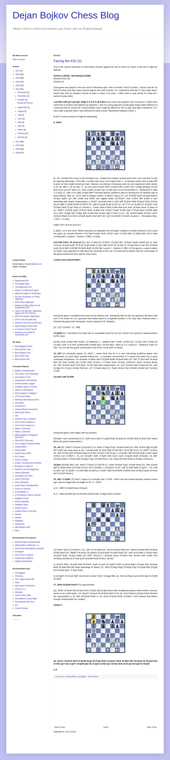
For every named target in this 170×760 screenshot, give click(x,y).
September (23, 107)
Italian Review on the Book (26, 326)
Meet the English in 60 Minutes (28, 293)
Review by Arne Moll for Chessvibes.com (25, 333)
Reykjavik (19, 521)
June (20, 119)
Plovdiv (18, 514)
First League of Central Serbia (27, 444)
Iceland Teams (21, 508)
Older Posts (152, 727)
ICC (16, 605)
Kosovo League (21, 460)
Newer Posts (59, 727)
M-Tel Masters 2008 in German (28, 495)
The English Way (22, 284)
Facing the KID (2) (68, 61)
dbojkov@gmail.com (33, 264)
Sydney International (23, 561)
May (20, 122)
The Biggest (20, 573)
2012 (18, 89)
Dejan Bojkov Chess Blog (66, 15)
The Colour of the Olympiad (26, 374)
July (20, 115)
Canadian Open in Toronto (26, 387)
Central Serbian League (25, 384)
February (22, 133)
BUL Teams (20, 456)
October (21, 100)
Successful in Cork (23, 377)
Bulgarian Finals (21, 498)
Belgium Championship (24, 371)
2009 (18, 149)
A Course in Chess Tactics (26, 329)
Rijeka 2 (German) (22, 428)
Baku (17, 530)
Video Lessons (19, 59)
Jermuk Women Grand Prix (26, 409)
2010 (18, 145)
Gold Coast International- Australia (29, 548)
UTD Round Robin (22, 396)
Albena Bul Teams (22, 412)
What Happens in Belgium (26, 393)
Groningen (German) (23, 476)
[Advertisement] (70, 42)
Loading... (17, 619)
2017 (18, 71)
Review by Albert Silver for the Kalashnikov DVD (27, 306)
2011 (18, 142)
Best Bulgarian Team (23, 346)
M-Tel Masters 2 (21, 492)
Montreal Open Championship (27, 542)
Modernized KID (21, 281)
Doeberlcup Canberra (24, 558)
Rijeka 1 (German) (22, 432)
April (20, 126)
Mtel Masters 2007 (23, 527)
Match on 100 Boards (24, 390)
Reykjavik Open (21, 505)
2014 (18, 82)
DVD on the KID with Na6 (25, 320)
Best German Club (23, 349)
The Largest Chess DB (24, 579)
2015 (18, 78)
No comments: (93, 676)
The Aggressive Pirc (23, 287)
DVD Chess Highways (24, 302)
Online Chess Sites (23, 595)
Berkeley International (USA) (27, 400)
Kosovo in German (23, 489)
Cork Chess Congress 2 (25, 422)
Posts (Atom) (70, 732)
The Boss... (20, 576)
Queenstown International (26, 380)
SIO (16, 416)
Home (105, 727)
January (21, 137)
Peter (17, 582)
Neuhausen (20, 524)
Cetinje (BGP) (21, 447)
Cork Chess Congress (24, 555)
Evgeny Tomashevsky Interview (28, 463)
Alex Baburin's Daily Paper (26, 599)
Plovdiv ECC (20, 406)
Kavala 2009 (20, 450)
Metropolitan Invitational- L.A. (27, 545)
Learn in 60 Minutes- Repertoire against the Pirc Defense (28, 312)
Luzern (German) (22, 479)
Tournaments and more (24, 602)
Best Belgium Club (23, 353)
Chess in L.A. (20, 589)
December (22, 92)
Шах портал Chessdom (25, 586)
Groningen (19, 403)
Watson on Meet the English (27, 290)
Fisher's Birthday (22, 501)
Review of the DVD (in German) (28, 323)
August (21, 111)
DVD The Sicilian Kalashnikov (27, 316)
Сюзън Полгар (21, 608)
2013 (18, 85)
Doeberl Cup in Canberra (25, 419)
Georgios (19, 592)
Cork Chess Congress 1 (25, 425)
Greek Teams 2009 (23, 453)
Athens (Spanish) (22, 473)
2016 (18, 74)
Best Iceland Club (22, 359)
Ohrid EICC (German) (24, 440)
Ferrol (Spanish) (21, 482)
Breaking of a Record (24, 466)
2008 (18, 153)
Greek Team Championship (26, 485)
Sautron (18, 517)
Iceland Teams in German (26, 511)
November (22, 96)
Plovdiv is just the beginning (26, 469)
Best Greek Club (22, 356)
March (21, 130)
